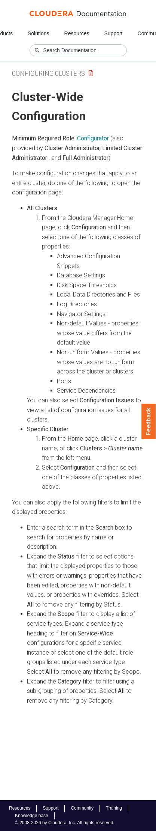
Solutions (38, 33)
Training (114, 808)
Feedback (148, 421)
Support (113, 33)
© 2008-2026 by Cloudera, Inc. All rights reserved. (64, 822)
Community (82, 808)
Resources (76, 33)
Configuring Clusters (48, 73)
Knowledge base (31, 815)
